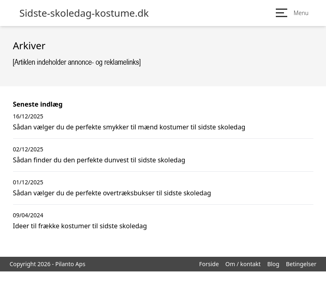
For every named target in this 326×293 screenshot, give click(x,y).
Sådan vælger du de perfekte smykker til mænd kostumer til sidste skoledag (129, 126)
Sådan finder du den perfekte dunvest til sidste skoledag (99, 159)
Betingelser (301, 264)
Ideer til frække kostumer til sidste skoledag (80, 225)
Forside (209, 264)
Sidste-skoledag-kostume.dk (84, 13)
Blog (273, 264)
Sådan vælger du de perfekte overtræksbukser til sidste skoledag (112, 192)
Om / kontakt (243, 264)
